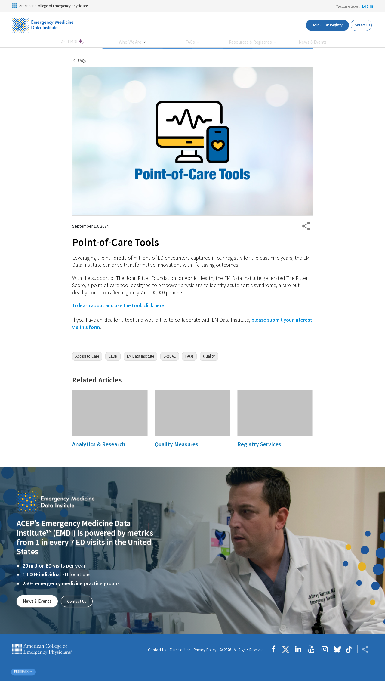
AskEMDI (69, 42)
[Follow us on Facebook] (275, 649)
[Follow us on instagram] (325, 649)
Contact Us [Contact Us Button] (358, 25)
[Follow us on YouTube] (311, 649)
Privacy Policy (205, 650)
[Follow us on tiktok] (349, 649)
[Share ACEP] (363, 649)
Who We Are (130, 42)
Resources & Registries (251, 42)
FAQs (191, 42)
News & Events (313, 42)
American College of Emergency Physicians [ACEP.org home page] (42, 649)
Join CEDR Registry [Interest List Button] (318, 25)
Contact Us (78, 601)
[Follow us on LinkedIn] (298, 649)
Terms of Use (180, 650)
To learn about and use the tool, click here (120, 305)
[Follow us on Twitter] (285, 649)
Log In (367, 6)
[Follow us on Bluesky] (337, 649)
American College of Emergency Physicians (50, 5)
